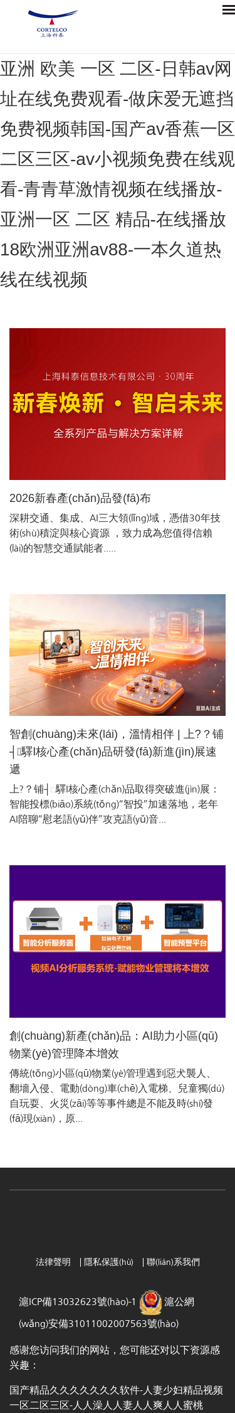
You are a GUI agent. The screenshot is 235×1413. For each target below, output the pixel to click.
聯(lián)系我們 (173, 1262)
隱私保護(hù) (110, 1262)
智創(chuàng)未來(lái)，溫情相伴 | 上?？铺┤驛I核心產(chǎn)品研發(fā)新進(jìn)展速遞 (116, 752)
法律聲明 (54, 1262)
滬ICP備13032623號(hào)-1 (79, 1302)
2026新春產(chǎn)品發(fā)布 (80, 498)
